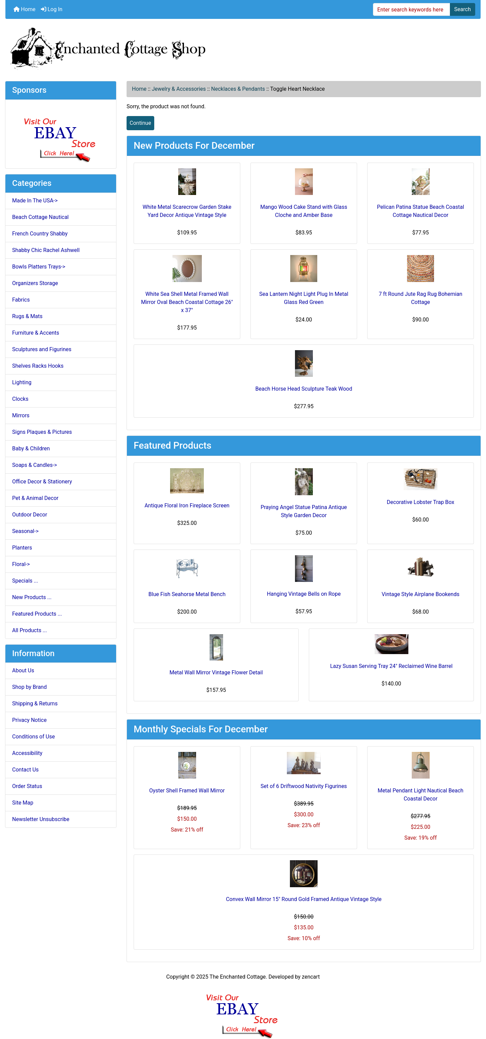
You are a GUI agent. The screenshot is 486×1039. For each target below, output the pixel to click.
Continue (140, 123)
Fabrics (21, 300)
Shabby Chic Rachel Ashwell (46, 250)
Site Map (22, 802)
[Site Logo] (243, 47)
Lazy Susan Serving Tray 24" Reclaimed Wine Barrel (391, 666)
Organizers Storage (35, 283)
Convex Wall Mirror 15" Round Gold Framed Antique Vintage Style (303, 899)
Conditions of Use (33, 736)
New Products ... (32, 597)
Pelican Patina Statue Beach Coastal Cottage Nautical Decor (420, 211)
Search (462, 9)
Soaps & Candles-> (34, 465)
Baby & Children (31, 448)
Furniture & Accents (35, 333)
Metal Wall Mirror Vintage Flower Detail (216, 672)
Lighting (21, 382)
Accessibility (27, 753)
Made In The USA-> (35, 200)
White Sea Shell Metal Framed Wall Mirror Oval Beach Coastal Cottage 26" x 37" (187, 302)
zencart (311, 977)
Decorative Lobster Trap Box (420, 502)
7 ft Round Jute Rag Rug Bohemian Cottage (420, 298)
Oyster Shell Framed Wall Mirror (187, 790)
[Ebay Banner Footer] (243, 1009)
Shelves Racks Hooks (37, 366)
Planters (22, 547)
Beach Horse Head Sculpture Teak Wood (303, 389)
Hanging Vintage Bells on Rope (304, 594)
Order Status (27, 786)
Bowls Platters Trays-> (38, 266)
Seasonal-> (25, 531)
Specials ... (25, 581)
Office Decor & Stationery (42, 481)
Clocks (20, 399)
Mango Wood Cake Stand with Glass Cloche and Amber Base (303, 211)
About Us (23, 670)
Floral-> (21, 564)
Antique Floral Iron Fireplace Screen (187, 505)
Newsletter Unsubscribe (41, 819)
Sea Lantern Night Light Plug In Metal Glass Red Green (303, 298)
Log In (51, 9)
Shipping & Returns (35, 703)
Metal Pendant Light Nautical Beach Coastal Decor (420, 794)
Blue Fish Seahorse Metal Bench (186, 594)
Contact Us (25, 769)
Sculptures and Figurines (42, 349)
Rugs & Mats (27, 316)
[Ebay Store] (61, 133)
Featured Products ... (37, 614)
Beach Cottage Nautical (40, 217)
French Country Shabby (40, 233)
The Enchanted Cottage (238, 977)
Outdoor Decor (29, 514)
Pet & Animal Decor (35, 498)
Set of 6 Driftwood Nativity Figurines (304, 786)
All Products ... (29, 630)
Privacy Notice (29, 720)
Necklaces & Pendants (238, 89)
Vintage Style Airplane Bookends (420, 594)
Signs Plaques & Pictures (42, 432)
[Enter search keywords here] (411, 9)
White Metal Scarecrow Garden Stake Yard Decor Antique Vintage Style (187, 211)
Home (24, 9)
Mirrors (20, 415)
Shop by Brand (29, 687)
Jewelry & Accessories (179, 89)
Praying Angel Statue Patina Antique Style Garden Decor (304, 511)
